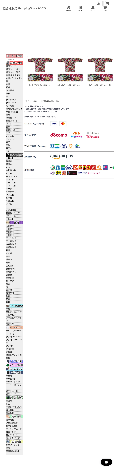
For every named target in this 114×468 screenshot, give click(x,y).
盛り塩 (9, 259)
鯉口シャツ (11, 66)
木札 (8, 151)
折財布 (9, 164)
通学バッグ (11, 394)
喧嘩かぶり (11, 130)
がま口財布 (11, 210)
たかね (9, 197)
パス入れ (10, 194)
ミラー (9, 207)
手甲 (8, 133)
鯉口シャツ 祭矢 (13, 69)
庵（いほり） (12, 176)
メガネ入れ (11, 185)
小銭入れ (10, 158)
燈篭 (8, 284)
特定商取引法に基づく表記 (50, 101)
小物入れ (10, 219)
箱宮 (8, 299)
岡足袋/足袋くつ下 (14, 108)
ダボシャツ (11, 99)
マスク (9, 309)
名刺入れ (10, 179)
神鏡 (8, 302)
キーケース (11, 191)
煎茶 (8, 404)
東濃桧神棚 (11, 247)
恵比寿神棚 (11, 241)
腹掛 (8, 84)
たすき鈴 (10, 136)
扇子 (8, 142)
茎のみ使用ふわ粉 (14, 407)
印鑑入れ (10, 201)
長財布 (9, 161)
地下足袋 (10, 105)
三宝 (8, 256)
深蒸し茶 (10, 413)
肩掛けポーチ (12, 121)
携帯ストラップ (13, 213)
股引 (8, 87)
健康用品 (10, 419)
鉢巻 (8, 127)
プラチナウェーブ (14, 429)
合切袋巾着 (11, 170)
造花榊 (9, 290)
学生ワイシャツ (13, 382)
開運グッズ (11, 271)
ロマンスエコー (13, 426)
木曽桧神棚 (11, 244)
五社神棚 (10, 226)
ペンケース (11, 216)
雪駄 (8, 115)
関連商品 (10, 324)
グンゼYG (10, 345)
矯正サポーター (13, 435)
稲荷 (8, 296)
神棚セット (11, 268)
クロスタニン (12, 423)
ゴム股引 (10, 90)
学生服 (9, 376)
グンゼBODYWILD (14, 336)
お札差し (10, 265)
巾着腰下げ (11, 118)
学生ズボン (11, 379)
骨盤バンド (11, 432)
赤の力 (9, 352)
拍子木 (9, 148)
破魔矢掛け (11, 293)
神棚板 (9, 274)
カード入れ (11, 182)
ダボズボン (11, 102)
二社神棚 (10, 232)
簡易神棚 (10, 278)
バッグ (9, 167)
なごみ (9, 173)
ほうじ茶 (10, 410)
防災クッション (13, 445)
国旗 (8, 145)
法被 (8, 93)
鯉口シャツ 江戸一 (14, 72)
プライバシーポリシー (31, 101)
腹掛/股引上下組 (13, 75)
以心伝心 (10, 348)
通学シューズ (12, 391)
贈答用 (9, 401)
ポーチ (9, 188)
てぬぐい (10, 139)
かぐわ (9, 204)
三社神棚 (10, 229)
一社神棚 (10, 235)
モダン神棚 (11, 238)
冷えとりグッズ (13, 438)
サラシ (9, 124)
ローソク (10, 281)
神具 (8, 250)
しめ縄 (9, 253)
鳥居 (8, 262)
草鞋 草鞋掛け (12, 112)
